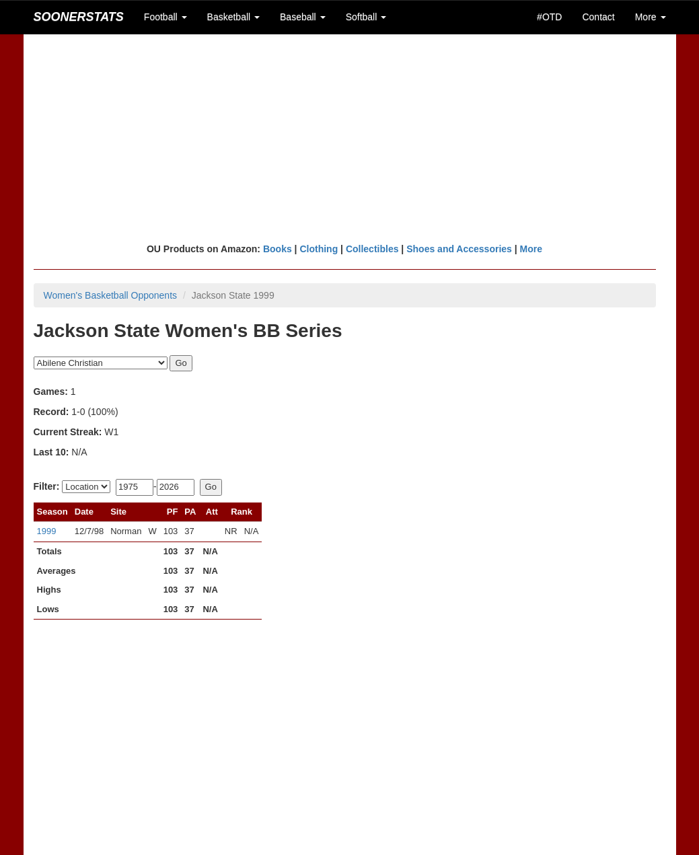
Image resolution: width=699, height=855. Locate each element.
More (531, 249)
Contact (598, 16)
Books (277, 249)
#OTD (549, 16)
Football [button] (165, 16)
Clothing (318, 249)
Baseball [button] (303, 16)
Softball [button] (366, 16)
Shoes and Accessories (459, 249)
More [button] (650, 16)
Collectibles (372, 249)
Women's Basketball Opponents (111, 295)
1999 (47, 531)
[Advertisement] (350, 138)
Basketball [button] (233, 16)
